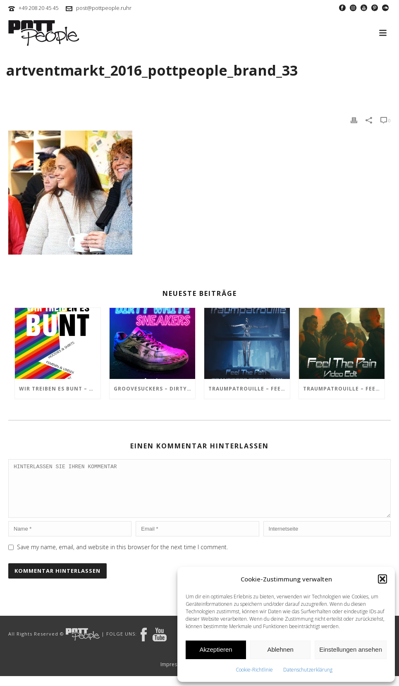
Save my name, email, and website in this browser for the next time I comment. (122, 557)
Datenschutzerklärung (307, 669)
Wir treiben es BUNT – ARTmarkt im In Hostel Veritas (59, 388)
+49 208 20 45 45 (38, 8)
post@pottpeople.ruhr (103, 8)
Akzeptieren (215, 649)
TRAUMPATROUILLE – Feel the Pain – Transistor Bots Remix (249, 388)
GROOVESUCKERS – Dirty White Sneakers (154, 388)
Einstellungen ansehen (350, 649)
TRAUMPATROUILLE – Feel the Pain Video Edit (344, 388)
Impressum (173, 674)
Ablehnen (280, 649)
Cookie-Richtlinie (254, 669)
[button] (382, 579)
